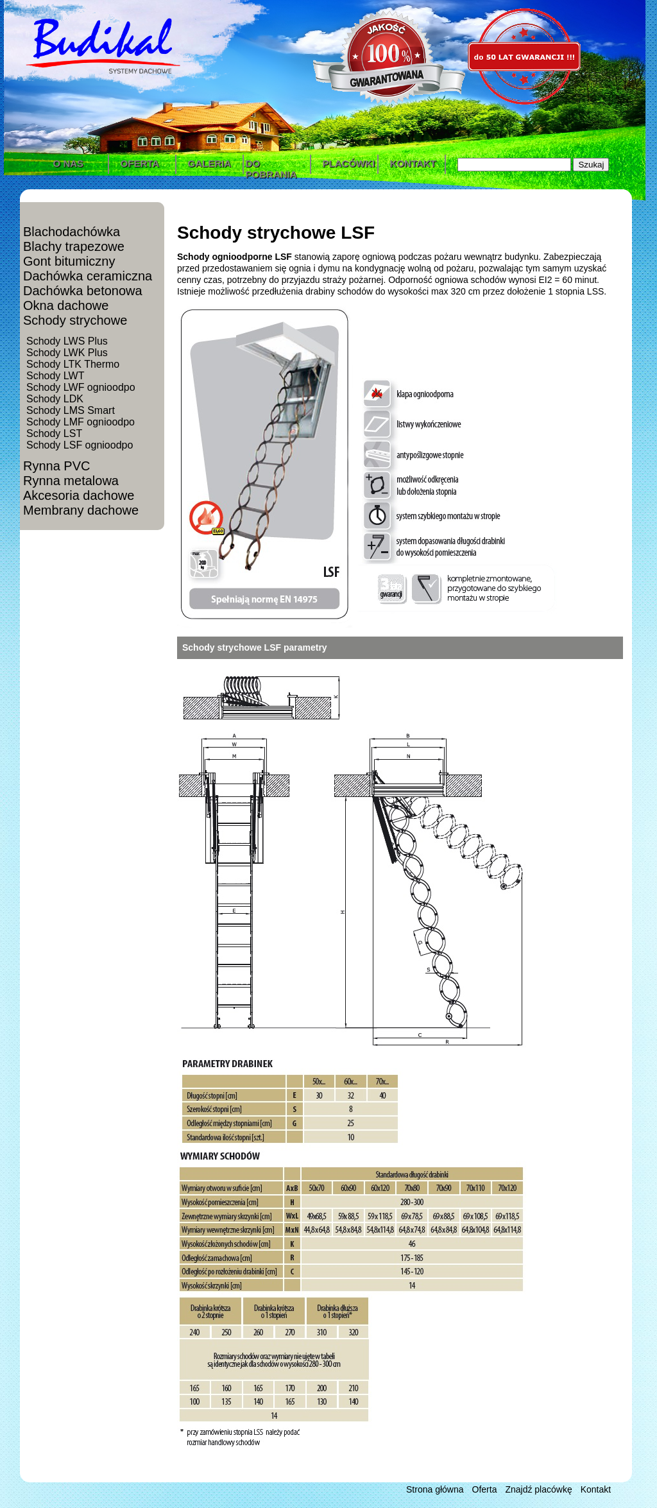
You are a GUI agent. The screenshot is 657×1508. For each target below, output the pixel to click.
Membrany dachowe (81, 510)
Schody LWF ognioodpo (80, 387)
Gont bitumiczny (69, 261)
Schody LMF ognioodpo (80, 421)
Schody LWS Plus (67, 341)
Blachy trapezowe (73, 246)
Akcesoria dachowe (78, 495)
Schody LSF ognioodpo (79, 445)
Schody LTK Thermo (72, 364)
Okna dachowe (65, 305)
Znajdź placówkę (538, 1489)
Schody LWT (55, 375)
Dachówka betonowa (82, 291)
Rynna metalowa (71, 481)
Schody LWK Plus (67, 352)
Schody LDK (54, 398)
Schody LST (54, 433)
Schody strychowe (75, 320)
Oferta (484, 1489)
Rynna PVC (56, 466)
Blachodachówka (71, 232)
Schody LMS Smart (70, 410)
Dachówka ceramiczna (87, 276)
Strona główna (435, 1489)
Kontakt (596, 1489)
